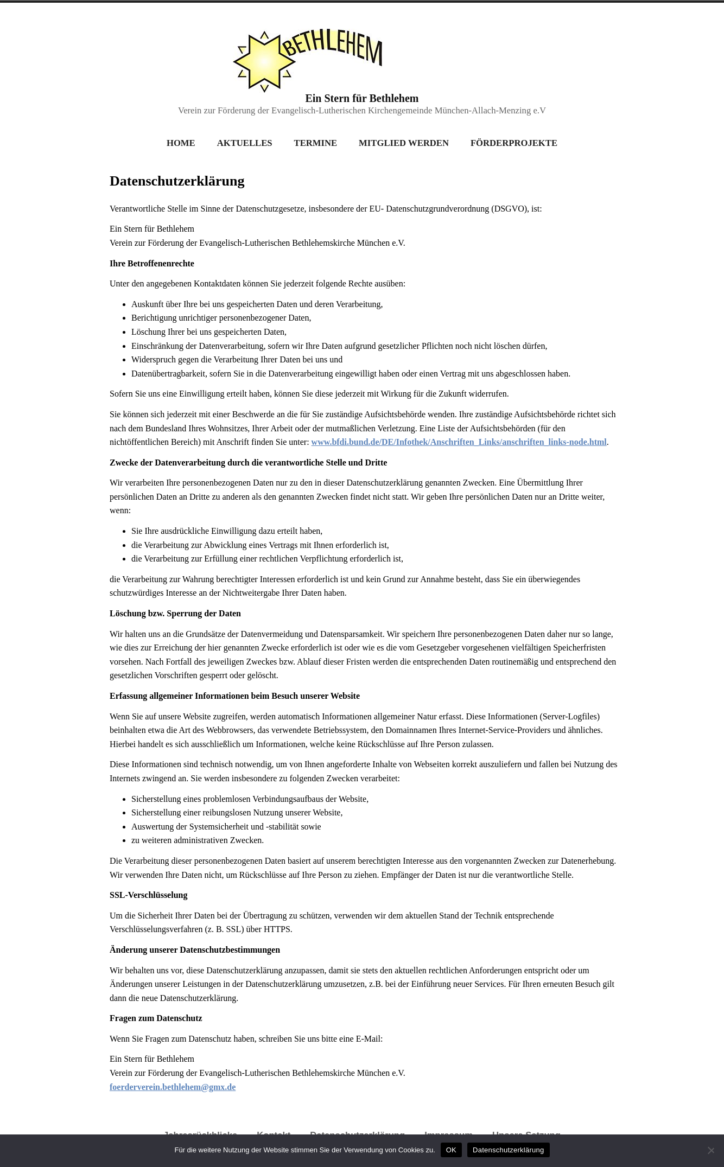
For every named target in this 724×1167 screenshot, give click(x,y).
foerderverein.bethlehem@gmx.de (173, 1087)
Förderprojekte (514, 143)
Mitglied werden (404, 143)
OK (451, 1150)
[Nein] (710, 1150)
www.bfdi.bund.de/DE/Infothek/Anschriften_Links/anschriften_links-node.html (459, 442)
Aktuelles (244, 143)
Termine (316, 143)
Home (181, 143)
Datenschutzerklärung (508, 1150)
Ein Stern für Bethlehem (361, 98)
